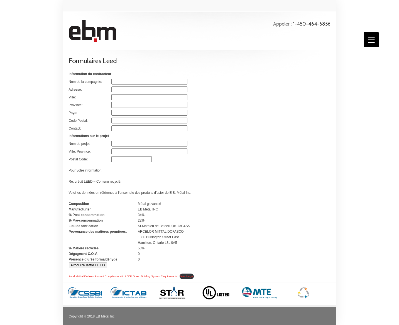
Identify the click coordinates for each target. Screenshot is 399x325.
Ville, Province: (80, 151)
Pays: (73, 113)
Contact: (75, 128)
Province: (76, 105)
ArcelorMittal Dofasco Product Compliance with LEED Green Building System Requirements (123, 276)
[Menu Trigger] (371, 39)
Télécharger (187, 276)
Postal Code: (78, 159)
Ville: (72, 97)
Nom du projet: (80, 144)
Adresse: (75, 89)
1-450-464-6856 (312, 24)
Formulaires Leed (93, 61)
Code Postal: (78, 121)
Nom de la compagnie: (85, 82)
